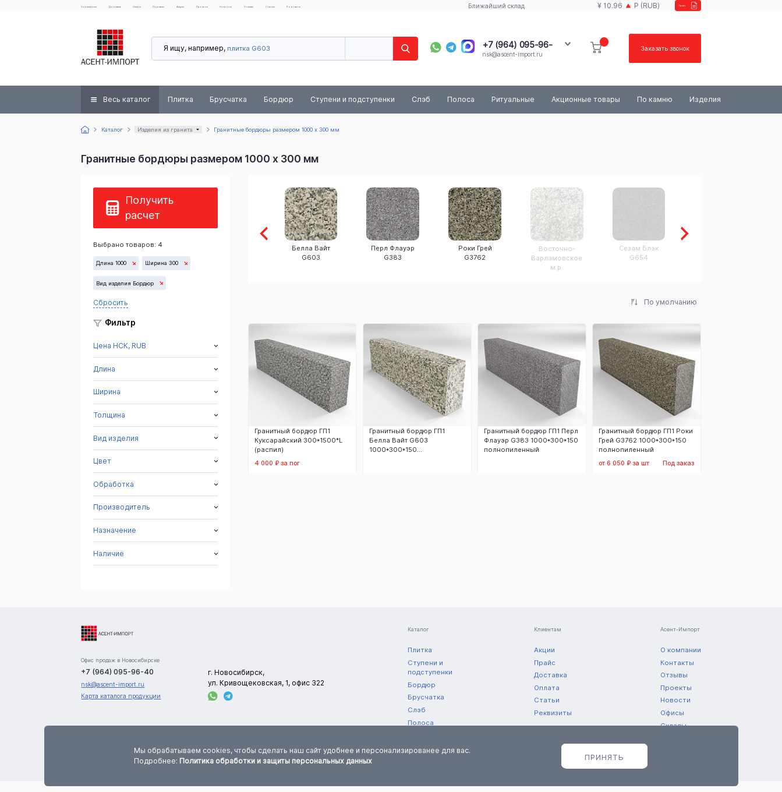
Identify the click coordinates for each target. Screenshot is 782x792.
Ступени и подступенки (352, 110)
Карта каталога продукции (121, 707)
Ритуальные (513, 110)
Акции (255, 11)
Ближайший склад (485, 11)
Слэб (421, 110)
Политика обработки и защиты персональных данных (275, 760)
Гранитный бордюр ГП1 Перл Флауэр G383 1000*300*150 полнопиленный (531, 452)
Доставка (144, 11)
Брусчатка (228, 110)
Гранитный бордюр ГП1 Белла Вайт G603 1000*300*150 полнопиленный (407, 452)
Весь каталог (127, 110)
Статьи (397, 11)
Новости (326, 11)
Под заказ (218, 11)
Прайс (671, 10)
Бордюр (278, 110)
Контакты (433, 11)
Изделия (705, 110)
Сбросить (110, 313)
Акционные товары (585, 110)
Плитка (180, 110)
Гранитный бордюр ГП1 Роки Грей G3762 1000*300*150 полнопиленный (646, 452)
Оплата (181, 11)
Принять (604, 757)
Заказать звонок (659, 59)
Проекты (289, 11)
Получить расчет (149, 218)
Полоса (461, 110)
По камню (655, 110)
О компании (100, 11)
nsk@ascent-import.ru (512, 65)
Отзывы (362, 11)
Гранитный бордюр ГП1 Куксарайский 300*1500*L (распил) (298, 452)
